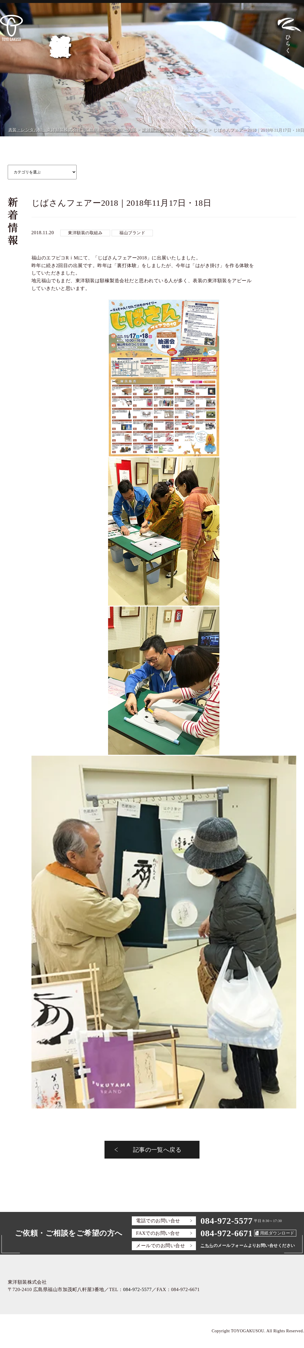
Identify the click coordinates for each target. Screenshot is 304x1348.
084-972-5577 (226, 1221)
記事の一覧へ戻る (157, 1149)
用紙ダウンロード (277, 1233)
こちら (206, 1245)
